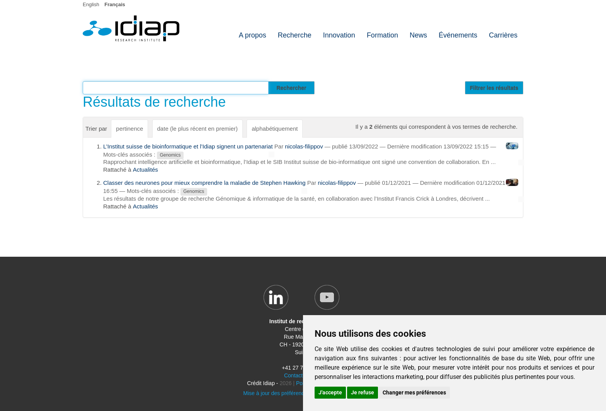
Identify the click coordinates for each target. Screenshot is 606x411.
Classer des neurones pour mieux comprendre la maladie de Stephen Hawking (204, 182)
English (91, 4)
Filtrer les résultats (494, 88)
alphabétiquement (275, 128)
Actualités (145, 169)
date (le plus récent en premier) (197, 128)
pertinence (129, 128)
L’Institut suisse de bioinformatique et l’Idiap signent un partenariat (188, 146)
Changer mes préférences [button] (414, 392)
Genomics (170, 155)
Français (114, 4)
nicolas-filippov (304, 146)
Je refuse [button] (362, 392)
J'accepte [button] (330, 392)
